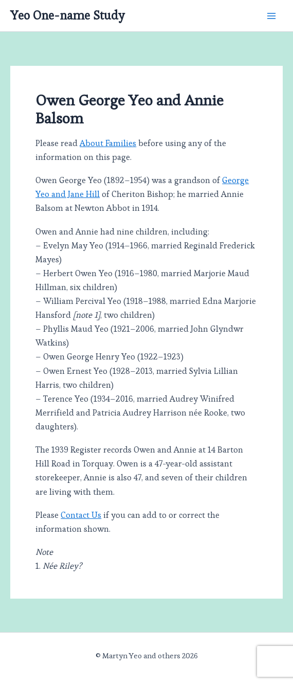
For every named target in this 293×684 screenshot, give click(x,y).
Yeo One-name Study (67, 15)
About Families (108, 143)
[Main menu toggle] (271, 15)
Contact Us (81, 515)
